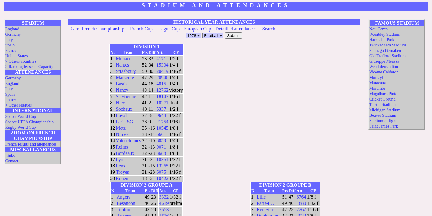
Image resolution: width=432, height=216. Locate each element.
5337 (161, 109)
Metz (121, 127)
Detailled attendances (235, 28)
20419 (163, 71)
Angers (123, 197)
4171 (161, 58)
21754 (163, 121)
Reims (122, 146)
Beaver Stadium (382, 115)
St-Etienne (126, 96)
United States (16, 56)
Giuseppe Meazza (384, 61)
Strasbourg (126, 71)
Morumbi (377, 88)
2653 (164, 209)
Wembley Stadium (384, 34)
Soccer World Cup (20, 116)
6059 (161, 140)
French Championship (103, 28)
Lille (261, 197)
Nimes (122, 134)
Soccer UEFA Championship (29, 122)
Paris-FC (265, 203)
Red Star (265, 209)
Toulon (123, 209)
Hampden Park (381, 40)
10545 (163, 127)
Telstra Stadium (382, 104)
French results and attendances (30, 144)
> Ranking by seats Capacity (29, 66)
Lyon (121, 159)
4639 (164, 203)
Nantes (122, 65)
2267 (301, 209)
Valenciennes (128, 140)
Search (269, 28)
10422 (163, 178)
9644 (161, 115)
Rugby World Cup (20, 127)
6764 (301, 197)
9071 (161, 146)
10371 (163, 102)
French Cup (141, 28)
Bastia (122, 83)
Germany (13, 34)
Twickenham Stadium (387, 45)
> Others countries (20, 61)
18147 (163, 96)
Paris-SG (124, 121)
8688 (161, 153)
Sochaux (124, 109)
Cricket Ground (382, 99)
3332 (164, 197)
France (10, 50)
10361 (163, 159)
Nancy (122, 90)
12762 (163, 90)
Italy (9, 40)
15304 (163, 65)
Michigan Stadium (384, 110)
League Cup (168, 28)
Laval (121, 115)
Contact (11, 161)
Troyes (122, 172)
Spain (10, 45)
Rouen (122, 178)
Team (74, 28)
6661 (161, 134)
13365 (163, 165)
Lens (120, 165)
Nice (120, 102)
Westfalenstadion (383, 66)
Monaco (123, 58)
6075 (161, 172)
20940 (163, 77)
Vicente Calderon (384, 72)
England (12, 29)
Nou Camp (378, 29)
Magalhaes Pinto (383, 94)
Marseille (125, 77)
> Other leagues (18, 105)
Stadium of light (383, 120)
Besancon (126, 203)
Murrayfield (379, 77)
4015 (161, 83)
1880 (301, 203)
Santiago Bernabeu (385, 50)
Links (10, 155)
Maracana (377, 83)
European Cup (197, 28)
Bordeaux (125, 153)
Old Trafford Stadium (387, 56)
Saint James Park (383, 126)
